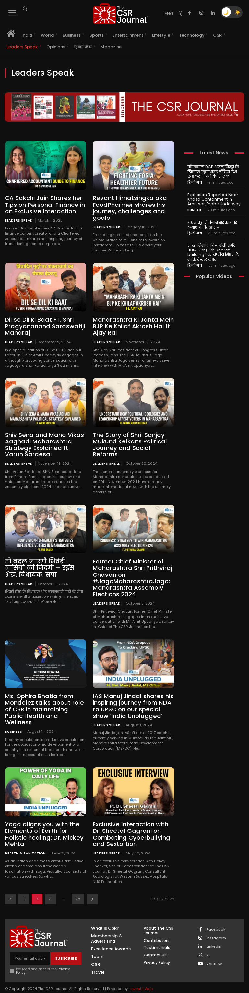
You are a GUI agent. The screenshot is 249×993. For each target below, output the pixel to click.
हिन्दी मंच (194, 182)
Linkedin (214, 936)
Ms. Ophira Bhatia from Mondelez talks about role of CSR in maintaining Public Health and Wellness (45, 703)
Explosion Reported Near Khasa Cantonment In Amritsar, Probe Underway (212, 199)
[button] (25, 9)
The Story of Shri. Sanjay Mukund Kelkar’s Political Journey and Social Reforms (128, 443)
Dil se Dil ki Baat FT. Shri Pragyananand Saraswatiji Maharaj (43, 325)
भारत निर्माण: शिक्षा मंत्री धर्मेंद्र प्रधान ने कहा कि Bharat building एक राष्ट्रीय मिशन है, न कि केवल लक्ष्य (212, 251)
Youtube (214, 953)
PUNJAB (194, 209)
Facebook (216, 919)
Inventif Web (141, 978)
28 (78, 889)
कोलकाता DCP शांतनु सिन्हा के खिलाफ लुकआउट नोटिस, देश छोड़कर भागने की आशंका (213, 171)
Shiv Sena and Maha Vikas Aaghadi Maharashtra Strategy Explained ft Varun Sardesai (45, 443)
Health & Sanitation (25, 843)
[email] (30, 948)
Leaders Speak (18, 220)
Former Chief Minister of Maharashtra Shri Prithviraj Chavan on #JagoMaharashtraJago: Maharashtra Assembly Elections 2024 (131, 576)
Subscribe (66, 948)
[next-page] (92, 889)
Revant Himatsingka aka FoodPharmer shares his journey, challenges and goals (128, 207)
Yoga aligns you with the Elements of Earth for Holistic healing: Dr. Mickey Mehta (43, 824)
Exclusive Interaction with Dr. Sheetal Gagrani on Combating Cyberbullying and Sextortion (130, 824)
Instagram (216, 928)
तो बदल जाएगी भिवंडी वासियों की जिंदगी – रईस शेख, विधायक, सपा (45, 566)
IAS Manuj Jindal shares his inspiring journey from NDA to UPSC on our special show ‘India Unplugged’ (132, 703)
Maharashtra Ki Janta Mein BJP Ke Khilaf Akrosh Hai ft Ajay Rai (132, 325)
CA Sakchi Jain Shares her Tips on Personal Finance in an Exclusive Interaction (44, 204)
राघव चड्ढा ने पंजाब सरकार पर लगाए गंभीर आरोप (211, 224)
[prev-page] (10, 889)
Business (13, 722)
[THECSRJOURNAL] (121, 13)
